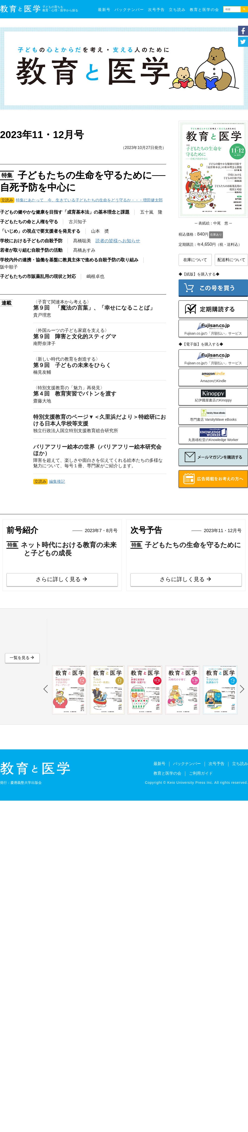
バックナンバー (129, 9)
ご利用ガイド (201, 773)
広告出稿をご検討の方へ (213, 479)
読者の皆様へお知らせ (117, 240)
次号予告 (156, 9)
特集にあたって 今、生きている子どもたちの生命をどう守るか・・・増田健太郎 (89, 200)
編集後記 (57, 481)
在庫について (195, 260)
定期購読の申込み (213, 309)
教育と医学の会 (204, 9)
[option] (68, 689)
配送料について (231, 260)
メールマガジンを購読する (213, 457)
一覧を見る (20, 658)
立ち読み (177, 9)
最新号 (104, 9)
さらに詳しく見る (58, 579)
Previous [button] (45, 689)
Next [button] (242, 689)
